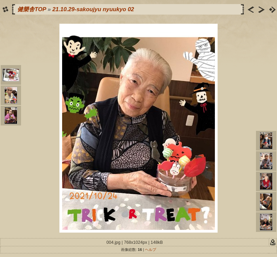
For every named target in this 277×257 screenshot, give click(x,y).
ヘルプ (150, 250)
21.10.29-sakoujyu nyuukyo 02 (93, 9)
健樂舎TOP (31, 9)
